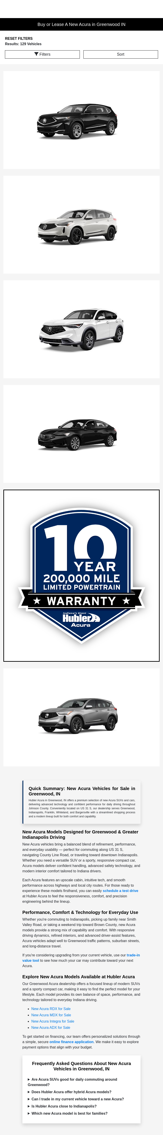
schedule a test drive (120, 891)
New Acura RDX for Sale (51, 1009)
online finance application (71, 1042)
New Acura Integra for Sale (52, 1021)
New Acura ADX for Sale (50, 1027)
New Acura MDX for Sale (51, 1015)
